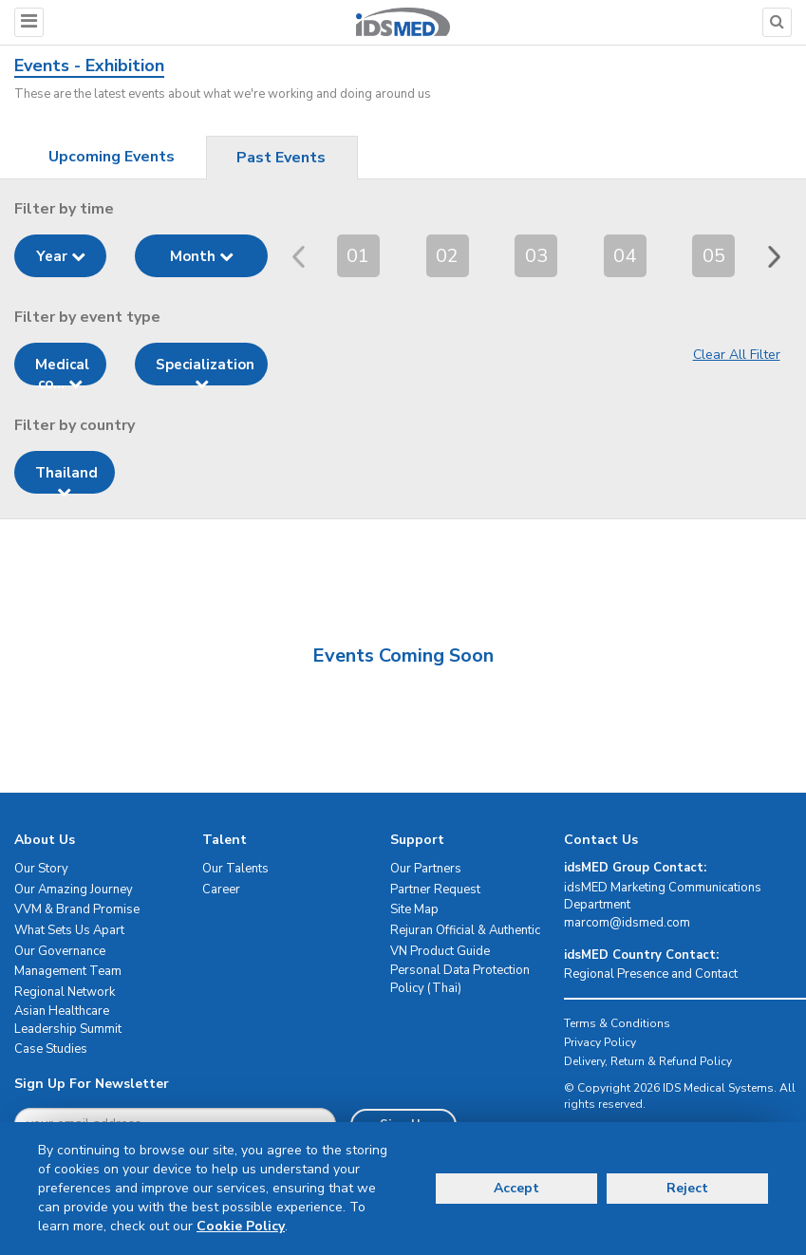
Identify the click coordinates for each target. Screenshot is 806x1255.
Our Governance (59, 951)
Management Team (68, 971)
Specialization (205, 370)
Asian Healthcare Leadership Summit (68, 1020)
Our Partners (425, 868)
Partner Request (435, 889)
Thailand (66, 478)
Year (60, 256)
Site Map (414, 909)
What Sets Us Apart (69, 930)
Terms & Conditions (617, 1023)
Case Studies (50, 1049)
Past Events (281, 157)
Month (202, 256)
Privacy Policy (600, 1042)
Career (221, 889)
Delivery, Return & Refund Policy (648, 1061)
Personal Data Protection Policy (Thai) (460, 979)
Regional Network (64, 992)
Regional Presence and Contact (651, 974)
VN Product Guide (440, 951)
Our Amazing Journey (73, 889)
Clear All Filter (736, 355)
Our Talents (235, 868)
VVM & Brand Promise (77, 909)
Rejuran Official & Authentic (465, 930)
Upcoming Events (111, 156)
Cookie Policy (241, 1226)
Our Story (41, 868)
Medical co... (62, 370)
